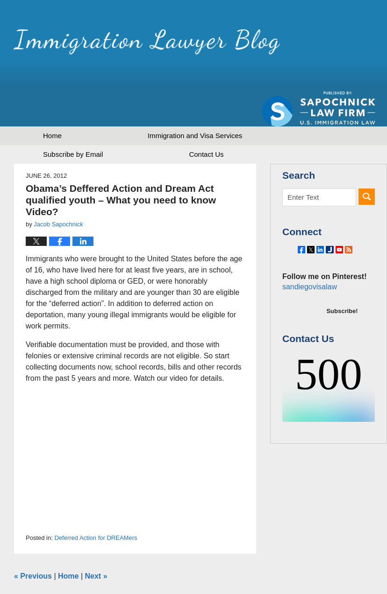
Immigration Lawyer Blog (113, 44)
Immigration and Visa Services (195, 103)
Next (96, 543)
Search (366, 164)
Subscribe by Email (73, 122)
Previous (33, 543)
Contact (206, 122)
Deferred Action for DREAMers (95, 505)
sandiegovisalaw (308, 275)
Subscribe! (342, 299)
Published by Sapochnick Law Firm (318, 46)
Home (52, 103)
